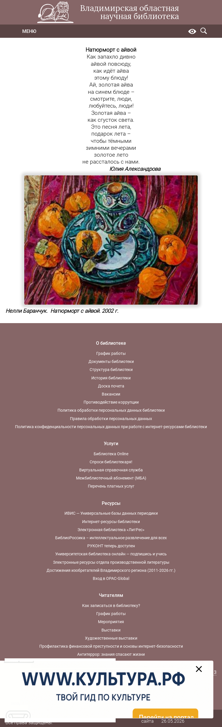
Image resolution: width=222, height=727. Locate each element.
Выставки (111, 630)
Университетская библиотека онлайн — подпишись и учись (111, 554)
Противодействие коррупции (111, 402)
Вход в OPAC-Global (111, 578)
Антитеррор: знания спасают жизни (111, 654)
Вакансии (111, 394)
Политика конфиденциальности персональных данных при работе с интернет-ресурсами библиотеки (111, 426)
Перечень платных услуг (111, 486)
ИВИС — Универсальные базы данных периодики (111, 513)
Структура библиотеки (111, 369)
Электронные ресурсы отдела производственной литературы (111, 562)
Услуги (111, 443)
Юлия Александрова (134, 169)
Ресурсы (111, 503)
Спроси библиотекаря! (111, 462)
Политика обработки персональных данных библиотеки (111, 410)
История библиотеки (111, 378)
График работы (111, 353)
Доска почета (111, 386)
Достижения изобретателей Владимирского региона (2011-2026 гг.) (111, 570)
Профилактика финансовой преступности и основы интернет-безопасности (111, 646)
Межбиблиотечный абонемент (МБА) (111, 478)
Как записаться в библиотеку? (111, 605)
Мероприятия (111, 621)
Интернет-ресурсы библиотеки (111, 521)
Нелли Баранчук (25, 311)
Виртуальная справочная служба (111, 470)
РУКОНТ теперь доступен (111, 546)
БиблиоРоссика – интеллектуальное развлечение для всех (111, 537)
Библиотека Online (111, 453)
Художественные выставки (111, 638)
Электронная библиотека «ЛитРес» (111, 529)
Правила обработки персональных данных (111, 418)
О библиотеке (111, 343)
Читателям (111, 595)
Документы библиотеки (111, 361)
